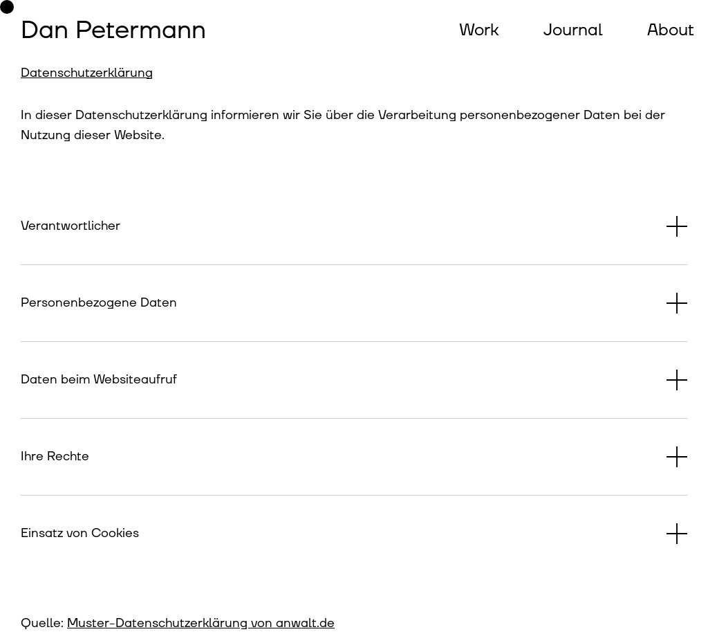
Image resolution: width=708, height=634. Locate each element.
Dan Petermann (113, 30)
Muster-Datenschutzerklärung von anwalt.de (201, 623)
